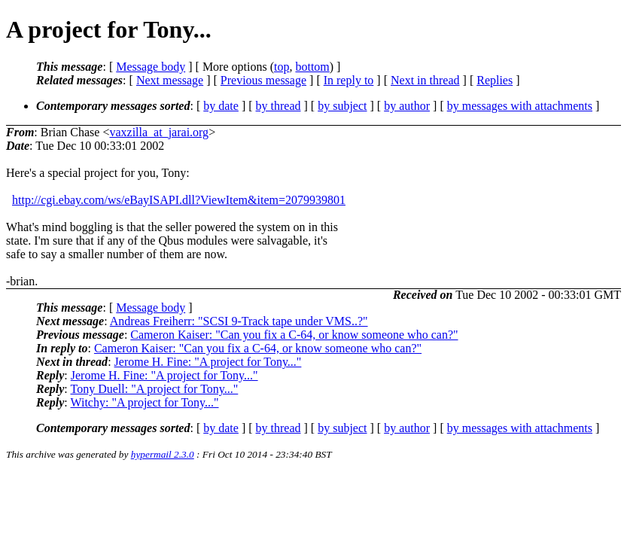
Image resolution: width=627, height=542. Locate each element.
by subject (342, 105)
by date (221, 105)
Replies (494, 80)
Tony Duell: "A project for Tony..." (154, 388)
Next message (169, 80)
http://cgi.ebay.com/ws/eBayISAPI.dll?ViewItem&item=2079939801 (178, 199)
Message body (150, 66)
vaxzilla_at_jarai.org (158, 132)
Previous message (263, 80)
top (281, 66)
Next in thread (425, 80)
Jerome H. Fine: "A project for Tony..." (208, 361)
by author (407, 105)
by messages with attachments (519, 105)
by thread (278, 105)
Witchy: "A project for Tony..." (144, 402)
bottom (312, 66)
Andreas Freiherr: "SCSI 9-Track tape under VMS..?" (239, 321)
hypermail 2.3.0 (162, 454)
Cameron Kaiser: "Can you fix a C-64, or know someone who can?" (294, 334)
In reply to (349, 80)
